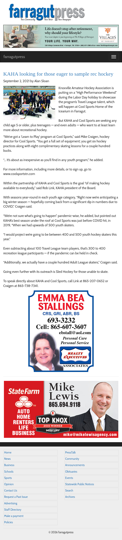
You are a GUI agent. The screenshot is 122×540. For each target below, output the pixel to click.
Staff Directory (12, 509)
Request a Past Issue (16, 496)
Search (69, 490)
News (7, 458)
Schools (8, 471)
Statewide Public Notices (79, 484)
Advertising (10, 503)
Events (69, 478)
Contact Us (10, 490)
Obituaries (71, 471)
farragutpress (14, 56)
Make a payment (14, 516)
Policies (8, 522)
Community (72, 458)
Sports (8, 478)
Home (8, 452)
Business (9, 465)
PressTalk (70, 452)
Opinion (9, 484)
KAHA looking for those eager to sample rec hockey (58, 74)
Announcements (75, 465)
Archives (70, 496)
